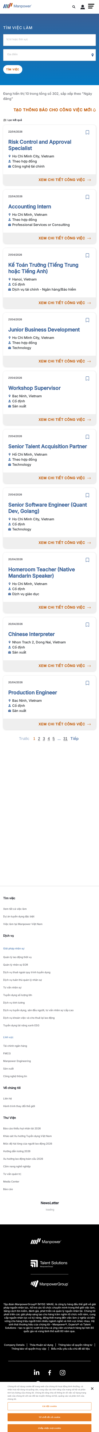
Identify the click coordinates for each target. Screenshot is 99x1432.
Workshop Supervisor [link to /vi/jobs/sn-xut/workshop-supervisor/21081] (34, 388)
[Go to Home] (17, 6)
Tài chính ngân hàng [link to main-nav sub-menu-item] (15, 1045)
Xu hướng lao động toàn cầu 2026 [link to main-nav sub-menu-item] (23, 1158)
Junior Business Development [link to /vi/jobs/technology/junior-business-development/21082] (44, 330)
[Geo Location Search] (92, 55)
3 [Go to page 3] (44, 739)
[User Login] (82, 8)
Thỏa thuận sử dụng (41, 1344)
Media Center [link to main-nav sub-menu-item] (11, 1181)
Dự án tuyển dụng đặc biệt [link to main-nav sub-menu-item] (18, 916)
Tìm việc (12, 69)
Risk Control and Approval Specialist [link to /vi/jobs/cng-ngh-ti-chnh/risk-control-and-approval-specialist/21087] (39, 145)
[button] (91, 6)
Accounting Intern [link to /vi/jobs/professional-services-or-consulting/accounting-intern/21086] (29, 207)
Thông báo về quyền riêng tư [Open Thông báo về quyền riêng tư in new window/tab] (75, 1344)
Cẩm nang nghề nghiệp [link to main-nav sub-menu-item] (17, 1166)
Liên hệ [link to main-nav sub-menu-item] (7, 1098)
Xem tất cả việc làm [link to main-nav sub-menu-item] (15, 908)
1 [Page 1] (34, 739)
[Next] (59, 739)
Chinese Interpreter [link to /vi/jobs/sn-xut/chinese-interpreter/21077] (31, 634)
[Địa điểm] (49, 55)
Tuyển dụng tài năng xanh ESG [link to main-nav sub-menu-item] (21, 1025)
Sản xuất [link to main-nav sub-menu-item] (8, 1068)
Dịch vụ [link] (8, 935)
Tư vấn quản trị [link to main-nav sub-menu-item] (12, 1174)
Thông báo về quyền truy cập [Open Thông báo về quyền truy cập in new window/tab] (28, 1348)
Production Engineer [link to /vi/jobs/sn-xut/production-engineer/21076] (32, 693)
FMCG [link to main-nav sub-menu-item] (7, 1053)
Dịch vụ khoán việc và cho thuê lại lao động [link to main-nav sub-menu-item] (29, 1017)
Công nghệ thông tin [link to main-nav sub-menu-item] (15, 1076)
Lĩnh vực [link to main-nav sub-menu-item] (8, 1037)
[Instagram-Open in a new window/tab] (62, 1372)
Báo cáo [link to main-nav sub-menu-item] (8, 1189)
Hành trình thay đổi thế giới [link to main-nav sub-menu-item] (19, 1106)
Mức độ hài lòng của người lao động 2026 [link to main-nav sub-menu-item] (27, 1143)
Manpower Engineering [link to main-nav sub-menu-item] (17, 1061)
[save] (87, 132)
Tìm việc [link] (9, 898)
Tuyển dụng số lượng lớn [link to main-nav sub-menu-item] (17, 995)
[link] (49, 1372)
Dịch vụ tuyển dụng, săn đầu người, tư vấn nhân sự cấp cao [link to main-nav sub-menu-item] (38, 1010)
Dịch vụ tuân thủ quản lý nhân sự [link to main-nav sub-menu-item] (22, 979)
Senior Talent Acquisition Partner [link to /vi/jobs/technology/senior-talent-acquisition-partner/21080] (47, 446)
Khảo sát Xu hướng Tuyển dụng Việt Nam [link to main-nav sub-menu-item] (27, 1136)
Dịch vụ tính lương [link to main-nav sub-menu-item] (14, 1002)
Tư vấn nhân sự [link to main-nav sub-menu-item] (12, 987)
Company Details (14, 1344)
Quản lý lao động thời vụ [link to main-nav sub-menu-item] (17, 957)
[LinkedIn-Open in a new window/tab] (36, 1372)
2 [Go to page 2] (39, 739)
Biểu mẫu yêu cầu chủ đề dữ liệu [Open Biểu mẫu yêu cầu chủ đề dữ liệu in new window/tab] (70, 1348)
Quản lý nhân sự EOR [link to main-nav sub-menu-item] (15, 964)
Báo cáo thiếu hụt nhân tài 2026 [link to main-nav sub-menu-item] (22, 1128)
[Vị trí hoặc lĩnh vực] (49, 40)
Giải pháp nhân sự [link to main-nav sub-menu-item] (13, 948)
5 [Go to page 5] (54, 739)
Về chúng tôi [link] (12, 1088)
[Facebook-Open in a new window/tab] (49, 1372)
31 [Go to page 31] (65, 739)
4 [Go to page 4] (49, 739)
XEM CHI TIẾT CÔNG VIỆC (65, 180)
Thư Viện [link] (9, 1117)
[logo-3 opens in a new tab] (49, 1263)
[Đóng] (92, 1400)
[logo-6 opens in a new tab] (49, 1284)
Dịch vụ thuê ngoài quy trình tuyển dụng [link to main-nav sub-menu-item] (26, 972)
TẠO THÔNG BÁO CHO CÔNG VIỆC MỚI (54, 110)
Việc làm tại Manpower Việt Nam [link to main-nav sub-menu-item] (23, 924)
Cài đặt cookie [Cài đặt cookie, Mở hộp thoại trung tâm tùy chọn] (49, 1418)
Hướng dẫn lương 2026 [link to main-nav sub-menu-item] (17, 1151)
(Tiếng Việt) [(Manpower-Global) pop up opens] (49, 1383)
